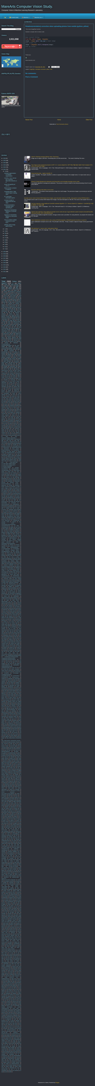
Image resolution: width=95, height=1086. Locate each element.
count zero (15, 654)
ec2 (19, 309)
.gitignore (18, 432)
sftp (19, 971)
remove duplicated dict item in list (8, 936)
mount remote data (17, 846)
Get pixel (8, 375)
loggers (15, 823)
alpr (14, 308)
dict (14, 354)
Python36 (17, 552)
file (20, 402)
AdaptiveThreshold (13, 441)
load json (12, 821)
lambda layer (17, 808)
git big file (9, 754)
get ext (19, 747)
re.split (6, 929)
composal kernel (4, 643)
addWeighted (16, 596)
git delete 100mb (16, 754)
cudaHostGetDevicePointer (6, 666)
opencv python (4, 362)
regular (10, 423)
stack (20, 988)
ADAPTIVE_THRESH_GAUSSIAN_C (9, 437)
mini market (13, 840)
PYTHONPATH (16, 548)
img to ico (19, 781)
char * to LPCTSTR (11, 627)
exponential (3, 716)
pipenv (8, 902)
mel (16, 835)
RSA (5, 556)
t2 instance (9, 1002)
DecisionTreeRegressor (6, 483)
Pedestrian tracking (5, 317)
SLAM (13, 562)
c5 (15, 620)
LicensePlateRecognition (7, 348)
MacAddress (17, 531)
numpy (17, 288)
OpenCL (17, 544)
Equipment (14, 299)
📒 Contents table (13, 17)
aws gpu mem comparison (7, 606)
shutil (2, 425)
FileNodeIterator (10, 497)
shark (11, 973)
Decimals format (14, 482)
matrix (18, 832)
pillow (47, 69)
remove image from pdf (14, 939)
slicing (4, 981)
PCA (18, 382)
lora (4, 824)
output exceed (14, 885)
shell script (17, 424)
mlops (18, 842)
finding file (5, 728)
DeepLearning (18, 373)
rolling (18, 946)
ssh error (8, 986)
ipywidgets (3, 409)
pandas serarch (6, 890)
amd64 (2, 598)
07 (5, 237)
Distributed (17, 485)
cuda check (9, 663)
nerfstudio (3, 851)
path (12, 362)
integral (8, 408)
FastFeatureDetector (17, 493)
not (8, 416)
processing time (11, 363)
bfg (8, 612)
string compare (17, 425)
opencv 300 (10, 873)
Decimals (3, 482)
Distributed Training (5, 299)
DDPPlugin (17, 477)
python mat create (13, 919)
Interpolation (18, 517)
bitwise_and (16, 390)
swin (12, 998)
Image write (3, 514)
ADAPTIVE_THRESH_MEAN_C (7, 439)
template (9, 338)
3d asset (4, 435)
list (7, 298)
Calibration (15, 342)
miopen (19, 840)
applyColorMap (4, 601)
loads (11, 823)
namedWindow (4, 850)
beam (20, 609)
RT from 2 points (14, 556)
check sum (7, 632)
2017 (4, 258)
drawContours (6, 333)
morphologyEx (4, 846)
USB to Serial (12, 581)
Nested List (11, 540)
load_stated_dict (4, 823)
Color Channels (10, 373)
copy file (3, 651)
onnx (18, 320)
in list (18, 782)
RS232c (19, 555)
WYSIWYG (17, 586)
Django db (13, 374)
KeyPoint (12, 519)
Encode (3, 375)
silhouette (8, 975)
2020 (4, 251)
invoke (18, 793)
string (20, 295)
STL (4, 303)
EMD (19, 374)
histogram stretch (5, 406)
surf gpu (18, 996)
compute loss (4, 644)
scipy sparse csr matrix (13, 960)
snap (13, 981)
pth (20, 910)
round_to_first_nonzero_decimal (7, 948)
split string (3, 985)
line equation (9, 410)
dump (4, 704)
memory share (10, 837)
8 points (18, 435)
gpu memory (13, 358)
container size (12, 647)
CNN (2, 458)
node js (17, 855)
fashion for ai (16, 357)
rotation (11, 947)
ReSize (18, 383)
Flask (6, 498)
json (7, 312)
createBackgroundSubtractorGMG (14, 655)
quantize (12, 927)
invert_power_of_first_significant (7, 793)
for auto (11, 733)
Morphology (13, 379)
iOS (4, 334)
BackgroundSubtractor (5, 450)
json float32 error (16, 797)
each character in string (14, 705)
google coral (12, 758)
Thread (12, 385)
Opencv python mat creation (13, 546)
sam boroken (5, 955)
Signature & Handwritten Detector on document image (10, 216)
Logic (13, 302)
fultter (11, 743)
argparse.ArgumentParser (6, 602)
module (14, 843)
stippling (3, 990)
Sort (20, 349)
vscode (18, 429)
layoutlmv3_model (6, 812)
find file (5, 725)
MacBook (3, 532)
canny (9, 394)
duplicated (13, 704)
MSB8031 (12, 529)
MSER (12, 378)
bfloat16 (12, 612)
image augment (18, 775)
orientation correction (40, 69)
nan (10, 850)
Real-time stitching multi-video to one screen (42, 189)
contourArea (3, 648)
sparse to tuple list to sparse (8, 982)
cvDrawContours (15, 677)
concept (13, 396)
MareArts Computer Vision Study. (27, 6)
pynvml (14, 913)
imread (9, 782)
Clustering (3, 373)
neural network (10, 852)
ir (19, 794)
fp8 (17, 404)
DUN (10, 478)
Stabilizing (17, 567)
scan (2, 959)
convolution (19, 648)
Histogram (8, 290)
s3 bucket (13, 304)
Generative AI (14, 502)
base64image (4, 351)
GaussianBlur (4, 502)
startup (9, 989)
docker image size (17, 698)
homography (6, 359)
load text (18, 821)
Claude (2, 471)
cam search (11, 621)
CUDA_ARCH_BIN (13, 462)
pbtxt (20, 894)
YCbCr (18, 589)
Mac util (3, 531)
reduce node (4, 932)
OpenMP (3, 546)
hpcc (19, 767)
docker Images (11, 694)
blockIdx (15, 391)
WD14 (4, 586)
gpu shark (19, 759)
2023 (4, 165)
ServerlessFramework (5, 566)
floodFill (7, 729)
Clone (18, 471)
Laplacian (14, 521)
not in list (11, 856)
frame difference (6, 736)
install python (11, 787)
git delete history (18, 755)
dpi (5, 702)
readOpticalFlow (12, 931)
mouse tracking (6, 847)
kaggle (9, 801)
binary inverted (4, 613)
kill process (17, 804)
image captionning (7, 777)
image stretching (16, 779)
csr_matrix (13, 353)
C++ (13, 283)
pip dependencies (10, 901)
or (7, 417)
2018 (4, 256)
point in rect (14, 905)
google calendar (4, 758)
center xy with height (5, 625)
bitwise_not (16, 351)
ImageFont (11, 514)
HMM (18, 375)
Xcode (14, 589)
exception (19, 713)
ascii (10, 389)
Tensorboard (4, 571)
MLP (2, 529)
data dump (15, 679)
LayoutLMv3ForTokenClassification (8, 524)
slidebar (8, 981)
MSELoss (18, 529)
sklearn (10, 313)
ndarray (14, 850)
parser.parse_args (5, 894)
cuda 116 (8, 662)
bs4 (15, 616)
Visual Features (11, 585)
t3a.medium (8, 1004)
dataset (9, 354)
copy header (9, 651)
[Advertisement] (45, 139)
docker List (17, 694)
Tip (20, 290)
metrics (11, 334)
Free (19, 498)
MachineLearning (15, 316)
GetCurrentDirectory (5, 504)
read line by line (12, 929)
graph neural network (5, 762)
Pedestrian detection (16, 307)
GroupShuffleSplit (9, 506)
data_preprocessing (12, 681)
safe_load (16, 954)
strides (7, 992)
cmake (19, 636)
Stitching (10, 303)
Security (19, 563)
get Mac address (14, 746)
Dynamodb (6, 325)
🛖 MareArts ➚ (25, 17)
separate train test (8, 969)
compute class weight (15, 643)
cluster (15, 636)
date (8, 682)
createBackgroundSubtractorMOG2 (8, 659)
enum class (19, 712)
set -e (6, 971)
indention (13, 783)
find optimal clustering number (15, 725)
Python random (10, 552)
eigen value (14, 708)
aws (2, 286)
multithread (16, 848)
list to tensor (10, 819)
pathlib (6, 420)
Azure (11, 370)
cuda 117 (14, 662)
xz (14, 431)
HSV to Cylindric (5, 508)
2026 (4, 158)
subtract (11, 994)
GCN (9, 500)
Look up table (18, 527)
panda (20, 889)
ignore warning (10, 775)
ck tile (11, 633)
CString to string (16, 458)
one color (14, 867)
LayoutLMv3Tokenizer (5, 525)
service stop (10, 970)
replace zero (16, 942)
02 (5, 246)
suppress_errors (11, 996)
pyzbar (9, 925)
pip (3, 901)
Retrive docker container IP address (10, 188)
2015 (4, 262)
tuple (10, 367)
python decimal (8, 916)
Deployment (3, 485)
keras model (13, 802)
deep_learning (4, 685)
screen (8, 424)
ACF (16, 436)
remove (3, 935)
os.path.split (11, 883)
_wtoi (16, 594)
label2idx (6, 806)
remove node (15, 940)
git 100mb (3, 754)
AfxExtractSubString (17, 443)
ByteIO (4, 454)
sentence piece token (16, 966)
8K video (4, 436)
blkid (8, 614)
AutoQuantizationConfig (16, 447)
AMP (2, 440)
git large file (6, 756)
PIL (20, 294)
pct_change (5, 896)
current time (6, 669)
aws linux (3, 608)
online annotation (13, 869)
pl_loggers (3, 904)
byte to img (5, 619)
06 (5, 240)
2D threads (13, 433)
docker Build (13, 693)
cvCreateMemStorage (5, 675)
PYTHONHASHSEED (5, 548)
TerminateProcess (5, 573)
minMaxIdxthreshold (5, 840)
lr (6, 824)
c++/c (8, 620)
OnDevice (12, 544)
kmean (2, 805)
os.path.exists (4, 883)
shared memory (4, 973)
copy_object (17, 651)
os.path (11, 417)
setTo (15, 971)
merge (8, 413)
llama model (5, 821)
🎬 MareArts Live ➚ (38, 17)
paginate (17, 417)
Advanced (9, 443)
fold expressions (13, 729)
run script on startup (11, 951)
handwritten (11, 405)
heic (12, 763)
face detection (15, 402)
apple (8, 600)
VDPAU (18, 581)
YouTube (9, 308)
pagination (10, 889)
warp (7, 431)
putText (19, 421)
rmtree (8, 946)
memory (3, 837)
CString (6, 342)
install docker (10, 786)
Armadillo (15, 444)
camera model (4, 623)
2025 (4, 160)
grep (4, 405)
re (18, 928)
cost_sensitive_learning (6, 654)
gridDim (19, 358)
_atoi (12, 594)
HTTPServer (4, 509)
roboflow (13, 946)
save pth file (8, 958)
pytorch (10, 287)
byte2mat (3, 620)
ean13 (2, 706)
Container (8, 475)
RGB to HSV (9, 555)
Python (14, 281)
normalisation (4, 856)
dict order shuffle (11, 690)
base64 (9, 390)
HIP (18, 306)
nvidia (12, 416)
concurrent (11, 644)
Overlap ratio (12, 382)
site (19, 978)
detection (11, 687)
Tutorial (17, 385)
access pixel (7, 596)
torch (8, 302)
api (6, 389)
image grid (3, 779)
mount (10, 846)
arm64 (4, 604)
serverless (3, 970)
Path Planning (16, 551)
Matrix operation (16, 533)
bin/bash (18, 612)
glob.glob (12, 756)
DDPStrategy (4, 478)
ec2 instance (13, 706)
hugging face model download (14, 771)
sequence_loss (17, 969)
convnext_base (11, 648)
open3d (9, 871)
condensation (4, 397)
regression (13, 932)
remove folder (4, 939)
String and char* (5, 385)
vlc (14, 429)
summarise (17, 994)
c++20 (12, 620)
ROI (9, 383)
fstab (4, 742)
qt (12, 365)
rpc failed (19, 950)
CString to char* (8, 458)
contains (18, 647)
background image (13, 609)
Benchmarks (4, 451)
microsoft (17, 839)
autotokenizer (4, 330)
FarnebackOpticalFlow (6, 345)
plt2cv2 (18, 904)
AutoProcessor (6, 447)
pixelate (13, 902)
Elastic (18, 490)
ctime (7, 660)
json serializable (4, 798)
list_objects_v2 (12, 820)
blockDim (3, 353)
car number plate (14, 623)
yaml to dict (6, 368)
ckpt (20, 633)
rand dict (6, 928)
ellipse (7, 710)
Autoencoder (6, 448)
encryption (10, 712)
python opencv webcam (16, 921)
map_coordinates (4, 831)
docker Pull (17, 696)
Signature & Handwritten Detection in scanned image (10, 211)
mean (8, 833)
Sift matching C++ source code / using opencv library (44, 228)
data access (3, 400)
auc (18, 329)
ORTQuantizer (4, 544)
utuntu (10, 429)
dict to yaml (19, 690)
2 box (8, 433)
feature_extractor (16, 721)
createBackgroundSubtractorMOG (8, 658)
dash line (10, 679)
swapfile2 (7, 997)
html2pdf (3, 770)
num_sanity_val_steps (5, 859)
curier (20, 667)
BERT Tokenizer (17, 370)
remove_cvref (4, 942)
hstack (2, 769)
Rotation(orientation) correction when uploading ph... (9, 206)
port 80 (19, 908)
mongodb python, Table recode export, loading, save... (10, 193)
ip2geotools (10, 794)
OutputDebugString (14, 547)
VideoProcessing (12, 583)
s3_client (10, 954)
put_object (12, 912)
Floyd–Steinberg (12, 498)
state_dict (15, 989)
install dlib (3, 786)
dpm (8, 702)
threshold (3, 315)
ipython (17, 408)
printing (5, 910)
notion (15, 856)
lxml (10, 824)
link (14, 410)
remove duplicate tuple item (13, 935)
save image (9, 956)
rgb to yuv (15, 944)
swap (2, 997)
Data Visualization (9, 481)
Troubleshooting (14, 579)
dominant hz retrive (15, 700)
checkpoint (3, 633)
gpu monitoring (12, 759)
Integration (3, 517)
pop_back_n (9, 908)
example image (12, 713)
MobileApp (3, 535)
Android (8, 444)
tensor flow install (17, 338)
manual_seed (4, 829)
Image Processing (5, 307)
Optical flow (18, 302)
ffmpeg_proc (10, 723)
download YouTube (16, 332)
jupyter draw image (5, 800)
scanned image (9, 959)
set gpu (11, 971)
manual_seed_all (14, 829)
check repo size (10, 631)
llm (7, 334)
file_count (5, 724)
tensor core (13, 427)
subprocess (5, 994)
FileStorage (17, 497)
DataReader (17, 481)
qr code (14, 925)
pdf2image (5, 897)
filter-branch (5, 404)
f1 (16, 719)
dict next (19, 689)
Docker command (5, 486)
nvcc (20, 359)
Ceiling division (16, 470)
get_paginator (4, 752)
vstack (2, 431)
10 (5, 231)
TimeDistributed (16, 575)
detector (16, 687)
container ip (5, 647)
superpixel (3, 996)
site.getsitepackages (5, 979)
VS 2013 (3, 583)
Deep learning (14, 284)
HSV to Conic (17, 506)
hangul (8, 763)
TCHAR (17, 569)
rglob (20, 944)
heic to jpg (17, 763)
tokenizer (16, 340)
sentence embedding (5, 966)
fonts (9, 732)
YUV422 (7, 387)
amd (19, 308)
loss (12, 359)
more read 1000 (15, 844)
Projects (3, 326)
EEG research (17, 489)
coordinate (5, 650)
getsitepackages (12, 752)
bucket (13, 393)
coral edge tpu (13, 652)
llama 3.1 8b (18, 410)
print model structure (13, 909)
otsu (5, 885)
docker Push (4, 697)
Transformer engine (7, 578)
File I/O (18, 494)
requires (15, 423)
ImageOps (32, 69)
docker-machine (6, 700)
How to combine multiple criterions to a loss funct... (10, 221)
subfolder (14, 993)
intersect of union (5, 790)
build (8, 304)
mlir (16, 359)
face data (9, 402)
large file (11, 809)
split (4, 323)
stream (2, 992)
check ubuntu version (15, 632)
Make (17, 532)
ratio (15, 928)
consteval (12, 330)
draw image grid (18, 702)
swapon (12, 997)
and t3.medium (9, 598)
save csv (3, 956)
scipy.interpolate (4, 962)
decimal (3, 683)
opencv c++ (17, 873)
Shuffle (13, 317)
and (2, 389)
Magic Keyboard (10, 532)
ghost (18, 752)
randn (16, 365)
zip (12, 368)
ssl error (11, 988)
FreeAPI (3, 500)
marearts (12, 831)
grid (7, 405)
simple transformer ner (16, 975)
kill (12, 804)
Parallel (5, 349)
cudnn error (14, 667)
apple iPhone (15, 600)
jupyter (19, 300)
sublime (19, 993)
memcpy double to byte (14, 836)
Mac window (9, 531)
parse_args (13, 893)
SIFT (15, 326)
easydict (7, 706)
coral (2, 652)
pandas (5, 291)
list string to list (14, 817)
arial (14, 602)
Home (59, 119)
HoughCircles (15, 510)
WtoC (9, 589)
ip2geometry (3, 794)
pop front (18, 906)
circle (18, 394)
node (11, 855)
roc (19, 423)
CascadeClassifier (15, 469)
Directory (14, 324)
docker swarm (17, 401)
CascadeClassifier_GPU (6, 470)
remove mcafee (5, 940)
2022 (4, 167)
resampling (9, 943)
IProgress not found (13, 512)
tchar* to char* (10, 1005)
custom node (8, 398)
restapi (2, 944)
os (3, 336)
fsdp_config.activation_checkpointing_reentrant (10, 740)
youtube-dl (3, 432)
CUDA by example (13, 460)
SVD (16, 349)
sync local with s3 (12, 1000)
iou (12, 408)
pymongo (9, 913)
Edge (14, 490)
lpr (11, 312)
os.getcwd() (11, 882)
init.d (15, 785)
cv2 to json (3, 671)
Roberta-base (17, 559)
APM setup (8, 440)
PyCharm (11, 349)
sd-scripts (15, 962)
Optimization (4, 382)
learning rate (14, 812)
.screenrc (3, 433)
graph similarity (15, 762)
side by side (17, 974)
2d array (19, 433)
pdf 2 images (11, 896)
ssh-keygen (14, 986)
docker (3, 287)
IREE (9, 346)
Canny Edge (11, 315)
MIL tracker (17, 528)
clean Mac (15, 635)
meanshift (3, 413)
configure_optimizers (5, 646)
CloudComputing (4, 473)
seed (20, 962)
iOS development (13, 406)
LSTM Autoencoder (5, 520)
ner (19, 850)
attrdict (14, 604)
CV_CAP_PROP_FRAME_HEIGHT (8, 463)
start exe (5, 989)
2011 (4, 271)
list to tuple (17, 819)
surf (19, 304)
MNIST (6, 529)
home (14, 766)
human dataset (13, 773)
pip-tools (3, 902)
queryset (18, 927)
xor (11, 431)
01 (5, 248)
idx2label (16, 774)
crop (2, 398)
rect (20, 365)
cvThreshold (3, 679)
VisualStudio (18, 585)
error (14, 355)
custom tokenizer (16, 670)
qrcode (8, 927)
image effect (10, 778)
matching (17, 312)
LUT (2, 378)
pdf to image (18, 896)
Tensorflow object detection (14, 571)
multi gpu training (16, 847)
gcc (7, 744)
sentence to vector (7, 967)
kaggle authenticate (17, 801)
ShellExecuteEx (10, 567)
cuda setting (17, 663)
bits (20, 613)
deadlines (18, 682)
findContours (4, 311)
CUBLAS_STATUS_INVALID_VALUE (8, 459)
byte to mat (11, 619)
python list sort (4, 919)
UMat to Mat (5, 581)
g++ (20, 404)
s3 (2, 290)
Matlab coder (18, 378)
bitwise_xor (9, 391)
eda (4, 708)
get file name (11, 748)
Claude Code (10, 471)
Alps (4, 444)
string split (3, 427)
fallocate (14, 720)
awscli (13, 608)
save (19, 955)
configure (18, 644)
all (19, 597)
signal (2, 975)
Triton (8, 579)
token (9, 323)
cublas (16, 660)
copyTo (10, 397)
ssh (11, 425)
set (12, 424)
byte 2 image (18, 617)
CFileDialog (18, 455)
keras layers (6, 802)
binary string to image (13, 613)
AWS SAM (16, 440)
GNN (15, 500)
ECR (7, 489)
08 (5, 235)
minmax (13, 413)
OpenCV (4, 283)
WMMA (10, 586)
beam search (5, 610)
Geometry (13, 296)
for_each (7, 735)
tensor (17, 313)
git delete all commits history (7, 755)
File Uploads (10, 496)
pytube (8, 365)
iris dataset (3, 796)
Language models (5, 521)
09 (5, 233)
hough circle (12, 767)
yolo (18, 431)
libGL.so (13, 813)
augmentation (16, 389)
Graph (2, 506)
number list (14, 859)
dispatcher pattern (11, 692)
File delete (17, 496)
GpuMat (13, 375)
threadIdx (7, 428)
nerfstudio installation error (13, 851)
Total (51, 69)
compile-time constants (15, 642)
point (8, 905)
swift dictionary (6, 998)
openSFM (15, 871)
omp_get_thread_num (5, 867)
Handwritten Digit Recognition (15, 509)
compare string (18, 640)
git (3, 298)
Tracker (8, 577)
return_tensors (9, 944)
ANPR (6, 294)
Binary (19, 341)
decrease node (10, 683)
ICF (20, 510)
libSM (18, 813)
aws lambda (17, 606)
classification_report (7, 635)
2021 (4, 169)
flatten (10, 728)
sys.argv (3, 1001)
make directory (14, 825)
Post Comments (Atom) (62, 124)
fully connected (4, 743)
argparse (3, 304)
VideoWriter (3, 386)
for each (16, 733)
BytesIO (10, 454)
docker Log (3, 696)
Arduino (10, 288)
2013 (4, 267)
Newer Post (28, 119)
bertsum (4, 612)
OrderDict (3, 547)
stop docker (9, 990)
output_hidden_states (5, 886)
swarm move (18, 997)
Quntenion (9, 554)
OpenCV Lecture (15, 381)
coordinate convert (12, 650)
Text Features (14, 573)
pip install (18, 901)
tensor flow (6, 296)
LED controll (12, 377)
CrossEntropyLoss (5, 344)
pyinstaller (3, 913)
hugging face (18, 333)
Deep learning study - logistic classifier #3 (41, 173)
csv (18, 330)
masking (8, 832)
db (2, 320)
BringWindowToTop (10, 452)
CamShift (17, 467)
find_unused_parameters (16, 727)
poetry (2, 905)
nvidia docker (17, 862)
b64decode (5, 609)
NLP (11, 300)
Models (9, 535)
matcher (13, 832)
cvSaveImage (17, 678)
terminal (5, 340)
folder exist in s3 (13, 731)
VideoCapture (4, 319)
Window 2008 (17, 386)
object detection (7, 361)
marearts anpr (18, 831)
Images (2, 516)
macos (2, 825)
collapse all (11, 639)
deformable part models (14, 685)
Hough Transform (5, 377)
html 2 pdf (11, 769)
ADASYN (18, 439)
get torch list (17, 750)
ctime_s (11, 660)
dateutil (12, 682)
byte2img (18, 619)
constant (13, 646)
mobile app (3, 843)
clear (2, 396)
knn (11, 805)
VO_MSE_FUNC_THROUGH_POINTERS (9, 582)
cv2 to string (10, 671)
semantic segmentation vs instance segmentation (10, 175)
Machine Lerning (5, 316)
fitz (2, 358)
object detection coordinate (11, 865)
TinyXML (3, 577)
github (6, 358)
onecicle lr (5, 869)
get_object (16, 751)
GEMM (3, 346)
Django (19, 324)
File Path (3, 496)
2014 (4, 265)
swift (8, 427)
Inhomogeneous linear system (13, 516)
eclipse (19, 706)
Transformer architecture (16, 577)
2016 (4, 260)
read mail (19, 929)
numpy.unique (4, 862)
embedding (13, 710)
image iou (9, 779)
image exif (17, 778)
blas (4, 614)
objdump (9, 863)
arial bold (19, 602)
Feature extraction (6, 494)
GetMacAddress (16, 504)
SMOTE (18, 562)
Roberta (11, 559)
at (11, 604)
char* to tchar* (12, 628)
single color (13, 978)
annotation (15, 598)
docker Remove (12, 697)
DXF (19, 478)
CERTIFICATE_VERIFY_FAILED (8, 455)
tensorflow (12, 298)
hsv (6, 769)
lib (9, 813)
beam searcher (13, 610)
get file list (5, 748)
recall (18, 931)
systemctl (8, 1001)
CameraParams (4, 469)
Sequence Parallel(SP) (8, 564)
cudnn (2, 332)
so (16, 981)
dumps (8, 704)
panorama (9, 336)
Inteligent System (10, 517)
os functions (17, 881)
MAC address (6, 528)
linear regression (8, 816)
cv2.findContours (17, 671)
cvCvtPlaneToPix (4, 677)
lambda (9, 292)
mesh (7, 839)
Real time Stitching (17, 558)
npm (18, 858)
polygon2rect (10, 906)
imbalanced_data (12, 781)
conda (18, 396)
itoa (16, 796)
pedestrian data (12, 897)
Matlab (15, 290)
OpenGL (19, 296)
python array (10, 915)
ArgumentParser (4, 370)
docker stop (10, 401)
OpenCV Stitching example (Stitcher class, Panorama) (45, 156)
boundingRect (6, 393)
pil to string (12, 900)
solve (20, 981)
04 (5, 244)
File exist (17, 345)
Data (18, 298)
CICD (4, 456)
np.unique (11, 858)
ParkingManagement (5, 551)
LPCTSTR (18, 519)
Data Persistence (8, 479)
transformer (17, 428)
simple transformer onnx (11, 977)
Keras (12, 325)
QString (3, 554)
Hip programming (6, 510)
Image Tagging (17, 513)
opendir (19, 875)
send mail (17, 965)
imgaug (4, 782)
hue (7, 770)
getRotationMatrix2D (5, 751)
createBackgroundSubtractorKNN (11, 656)
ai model (12, 387)
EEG (11, 489)
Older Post (89, 119)
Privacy (2, 552)
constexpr (17, 319)
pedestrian (17, 420)
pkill (18, 902)
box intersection (14, 614)
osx (20, 883)
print (16, 421)
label (14, 409)
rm (3, 946)
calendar (5, 621)
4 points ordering (11, 435)
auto (4, 605)
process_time (11, 910)
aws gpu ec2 (17, 605)
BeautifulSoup (16, 450)
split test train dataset (11, 985)
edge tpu (8, 708)
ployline (9, 904)
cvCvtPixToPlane (16, 675)
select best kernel (15, 963)
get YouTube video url (12, 747)
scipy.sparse (12, 366)
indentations (7, 783)
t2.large (14, 1002)
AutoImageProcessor (17, 446)
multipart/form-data (5, 848)
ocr (15, 416)
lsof (7, 412)
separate (14, 967)
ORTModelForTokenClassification (8, 543)
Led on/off (7, 378)
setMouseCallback (17, 321)
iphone (16, 794)
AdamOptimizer (4, 441)
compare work (6, 642)
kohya (15, 805)
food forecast (14, 732)
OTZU (8, 381)
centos (13, 394)
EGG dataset (4, 490)
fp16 (20, 735)
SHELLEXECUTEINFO (6, 562)
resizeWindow (17, 943)
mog (7, 844)
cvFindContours (16, 398)
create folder (17, 397)
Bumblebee (19, 452)
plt (13, 904)
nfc (15, 852)
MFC (17, 287)
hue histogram (13, 770)
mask (4, 832)
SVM (4, 308)
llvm (4, 412)
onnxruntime (16, 361)
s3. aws (17, 952)
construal (19, 646)
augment (19, 604)
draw (12, 702)
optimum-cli (3, 878)
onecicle (19, 867)
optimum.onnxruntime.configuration (8, 879)
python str (19, 923)
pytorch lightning (12, 337)
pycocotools (5, 423)
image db (3, 778)
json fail (9, 797)
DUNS (14, 478)
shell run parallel (9, 974)
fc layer (8, 721)
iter (13, 796)
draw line (3, 402)
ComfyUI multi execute (10, 474)
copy (19, 650)
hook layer (5, 767)
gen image (12, 744)
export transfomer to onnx (11, 717)
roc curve (3, 424)
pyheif (18, 912)
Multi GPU (15, 536)
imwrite (13, 782)
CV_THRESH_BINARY (6, 467)
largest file (17, 809)
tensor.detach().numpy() (6, 1009)
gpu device (5, 759)
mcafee (2, 833)
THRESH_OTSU (15, 570)
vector (2, 324)
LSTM (18, 377)
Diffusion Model (6, 374)
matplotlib (18, 412)
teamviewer (17, 1005)
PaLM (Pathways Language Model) (10, 550)
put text (5, 912)
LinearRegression (5, 527)
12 (5, 171)
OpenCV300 (18, 348)
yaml (7, 341)
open (19, 870)
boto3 (20, 391)
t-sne (4, 1002)
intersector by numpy (15, 790)
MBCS (12, 528)
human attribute (4, 773)
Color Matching (13, 473)
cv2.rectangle (15, 673)
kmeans (7, 805)
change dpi (14, 625)
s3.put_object (4, 954)
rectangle (5, 366)
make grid (9, 828)
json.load (9, 409)
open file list (3, 871)
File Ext (13, 494)
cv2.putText (6, 673)
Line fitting (16, 525)
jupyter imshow (14, 800)
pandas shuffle (16, 890)
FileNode (3, 497)
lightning (3, 410)
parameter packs (11, 892)
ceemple (13, 624)
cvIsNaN (3, 678)
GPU (8, 286)
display (18, 692)
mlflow (14, 842)
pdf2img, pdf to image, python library (9, 225)
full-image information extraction (13, 742)
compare (7, 396)
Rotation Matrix (14, 560)
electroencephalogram (10, 709)
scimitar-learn (17, 959)
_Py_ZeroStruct (6, 594)
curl (19, 353)
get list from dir (8, 750)
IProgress (5, 512)
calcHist (3, 309)
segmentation (6, 963)
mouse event (18, 334)
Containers (13, 475)
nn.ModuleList (11, 854)
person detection (17, 898)
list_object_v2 (4, 820)
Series (18, 564)
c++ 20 (11, 319)
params (7, 893)
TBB (15, 300)
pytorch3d (3, 925)
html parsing (17, 769)
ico (11, 774)
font (10, 404)
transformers (16, 323)
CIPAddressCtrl (10, 456)
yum (9, 432)
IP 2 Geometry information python (9, 197)
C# (14, 454)
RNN (15, 555)
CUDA (5, 284)
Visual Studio (13, 295)
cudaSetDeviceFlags (5, 667)
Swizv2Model (11, 569)
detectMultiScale (4, 687)
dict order (5, 690)
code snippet (4, 639)
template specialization (6, 1006)
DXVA (2, 479)
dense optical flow (11, 309)
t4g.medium (14, 1004)
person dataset (9, 898)
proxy (17, 910)
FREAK (4, 493)
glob (12, 333)
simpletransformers (5, 978)
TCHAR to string (5, 570)
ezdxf (13, 719)
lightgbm (12, 815)
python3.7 (12, 924)
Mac (18, 325)
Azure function (15, 448)
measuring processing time (7, 835)
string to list (13, 992)
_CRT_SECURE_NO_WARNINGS (14, 593)
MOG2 (17, 315)
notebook (3, 313)
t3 (3, 1004)
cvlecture (3, 354)
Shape (13, 566)
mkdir (18, 413)
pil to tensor (18, 900)
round (18, 947)
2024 (4, 162)
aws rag (8, 608)
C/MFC (19, 283)
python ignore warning (15, 917)
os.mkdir (17, 882)
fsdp (6, 320)
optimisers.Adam (15, 877)
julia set (18, 798)
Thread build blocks (14, 574)
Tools (18, 317)
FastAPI (9, 493)
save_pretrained (16, 958)
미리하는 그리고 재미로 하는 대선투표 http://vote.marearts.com (10, 180)
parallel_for (3, 892)
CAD (18, 454)
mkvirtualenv (5, 842)
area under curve (15, 601)
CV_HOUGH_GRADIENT (6, 466)
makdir (7, 825)
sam (20, 954)
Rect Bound (5, 559)
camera (18, 621)
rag (2, 928)
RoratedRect (4, 560)
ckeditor (16, 633)
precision (5, 909)
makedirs (12, 412)
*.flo (12, 432)
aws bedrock (9, 605)
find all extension (11, 724)
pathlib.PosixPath (13, 894)
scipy (2, 960)
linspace (15, 816)
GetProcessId (4, 505)
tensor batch (16, 1008)
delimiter (3, 686)
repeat (10, 942)
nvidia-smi (3, 863)
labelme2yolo (13, 806)
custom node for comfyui (6, 670)
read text (5, 931)
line (16, 815)
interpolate (17, 789)
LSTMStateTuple (15, 520)
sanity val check (13, 955)
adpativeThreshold (5, 597)
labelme (18, 409)
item (9, 796)
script (11, 962)
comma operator (10, 640)
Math (17, 286)
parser (18, 893)
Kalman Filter (5, 519)
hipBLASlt (18, 405)
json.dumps (12, 798)
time (10, 340)
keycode (8, 804)
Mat (7, 300)
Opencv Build (14, 294)
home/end (19, 766)
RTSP (13, 383)
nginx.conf (3, 854)
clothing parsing (9, 636)
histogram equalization (6, 766)
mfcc (12, 839)
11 (5, 229)
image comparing (16, 777)
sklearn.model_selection (16, 979)
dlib (8, 693)
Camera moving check (15, 371)
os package (4, 882)
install (19, 785)
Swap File (3, 569)
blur (8, 353)
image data (12, 320)
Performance (4, 383)
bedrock (19, 610)
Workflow (5, 589)
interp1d (11, 789)
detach (17, 686)
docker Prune (10, 696)
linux (14, 292)
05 (5, 242)
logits (20, 823)
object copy (14, 863)
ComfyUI (8, 324)
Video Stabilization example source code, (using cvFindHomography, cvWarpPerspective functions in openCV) (59, 220)
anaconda (18, 387)
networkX (3, 852)
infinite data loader (8, 785)
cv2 (4, 292)
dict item (7, 689)
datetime (10, 400)
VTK (14, 329)
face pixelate (8, 720)
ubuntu (3, 288)
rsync (4, 951)
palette (15, 889)
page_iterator (4, 889)
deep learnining (16, 400)
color (16, 639)
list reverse (6, 817)
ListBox (12, 527)
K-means (17, 346)
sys (19, 1000)
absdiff (20, 594)
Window (10, 386)
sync (5, 1000)
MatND (8, 533)
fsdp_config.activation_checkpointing (13, 737)
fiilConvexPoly (18, 723)
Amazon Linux (13, 341)
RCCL (15, 554)
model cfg (10, 843)
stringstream (8, 993)
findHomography (6, 727)
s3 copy (11, 952)
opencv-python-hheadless (11, 875)
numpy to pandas (14, 860)
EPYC (10, 490)
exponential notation (12, 716)
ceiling (18, 624)
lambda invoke (9, 808)
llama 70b (19, 820)
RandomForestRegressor (6, 558)
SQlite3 (2, 563)
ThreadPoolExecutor (5, 575)
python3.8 (18, 924)
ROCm (9, 326)
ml (10, 842)
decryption (17, 683)
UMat (20, 579)
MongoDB (5, 379)
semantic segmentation (6, 965)
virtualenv (15, 367)
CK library (17, 456)
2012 (4, 269)
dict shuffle (3, 401)
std (19, 989)
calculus (19, 620)
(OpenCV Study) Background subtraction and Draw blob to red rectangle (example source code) (55, 181)
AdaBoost (3, 306)
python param (6, 923)
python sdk (13, 923)
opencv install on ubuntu (6, 874)
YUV (2, 387)
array (8, 604)
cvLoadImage (9, 678)
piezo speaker (6, 900)
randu (11, 928)
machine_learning (16, 824)
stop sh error (17, 990)
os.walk (16, 883)
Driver (2, 489)
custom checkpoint (15, 669)
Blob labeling (12, 451)
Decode (16, 483)
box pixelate (9, 616)
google (18, 756)
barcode (3, 390)
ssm (16, 988)
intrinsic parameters (8, 792)
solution (19, 366)
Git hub (18, 505)
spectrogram (18, 982)
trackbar (5, 367)
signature (7, 425)
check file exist (12, 629)
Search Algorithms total (11, 563)
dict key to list (13, 689)
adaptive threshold (9, 350)
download (3, 701)
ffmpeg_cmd (3, 723)
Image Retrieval (9, 513)
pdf (14, 336)
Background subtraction (15, 291)
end (14, 712)
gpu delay (19, 758)
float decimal (15, 728)
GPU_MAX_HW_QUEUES (14, 501)
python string (5, 924)
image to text (4, 781)
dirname (4, 692)
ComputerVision (11, 306)
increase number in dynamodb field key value (9, 201)
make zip (17, 828)
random (9, 321)
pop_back (3, 908)
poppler (15, 908)
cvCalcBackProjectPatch (6, 674)
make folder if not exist (10, 827)
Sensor (5, 295)
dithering (3, 693)
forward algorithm (14, 735)
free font (13, 736)
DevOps (10, 485)
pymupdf (3, 321)
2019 (4, 253)
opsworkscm (6, 877)
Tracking (17, 303)
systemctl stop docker (16, 1001)
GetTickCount (11, 505)
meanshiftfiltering (15, 833)
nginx (19, 852)
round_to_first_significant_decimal (8, 950)
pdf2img (11, 420)
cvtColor (8, 332)
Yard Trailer (4, 590)
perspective (3, 421)
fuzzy (16, 743)
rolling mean (4, 947)
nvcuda (10, 862)
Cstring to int (9, 477)
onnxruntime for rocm (11, 870)
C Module (5, 371)
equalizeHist (5, 713)
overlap (16, 886)
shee (15, 973)
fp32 (14, 404)
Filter (2, 498)
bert (11, 351)
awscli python (18, 608)
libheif (7, 815)
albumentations (14, 597)
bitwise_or (3, 391)
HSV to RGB (16, 508)
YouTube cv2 (12, 590)
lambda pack (4, 809)
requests (3, 943)
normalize (3, 416)
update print (4, 429)
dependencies (10, 686)
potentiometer (10, 421)
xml (20, 367)
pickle (16, 362)
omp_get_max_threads (13, 866)
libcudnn (3, 815)
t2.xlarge (19, 1002)
